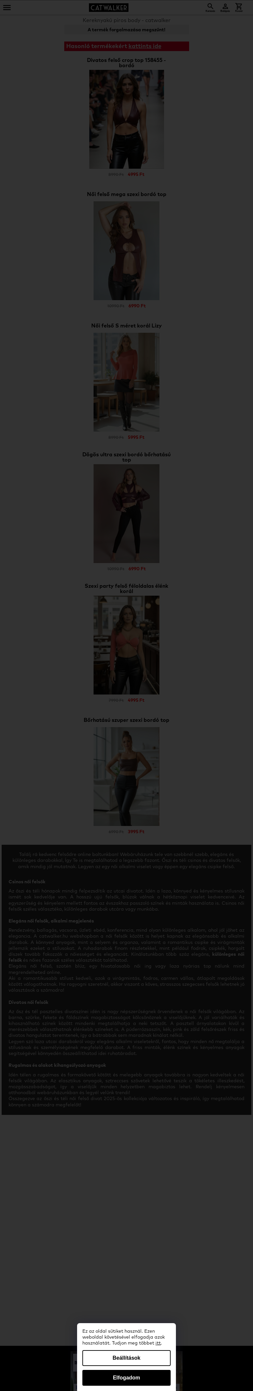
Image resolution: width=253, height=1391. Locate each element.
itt (158, 1343)
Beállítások (126, 1358)
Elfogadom (126, 1377)
